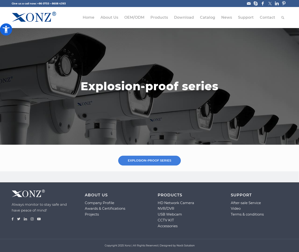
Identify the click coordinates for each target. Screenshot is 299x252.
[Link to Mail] (248, 3)
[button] (6, 29)
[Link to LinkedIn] (276, 3)
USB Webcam (170, 214)
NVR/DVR (166, 208)
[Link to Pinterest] (283, 3)
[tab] (149, 160)
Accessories (168, 226)
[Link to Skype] (255, 3)
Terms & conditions (247, 214)
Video (236, 208)
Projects (92, 214)
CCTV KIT (166, 220)
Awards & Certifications (105, 208)
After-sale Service (246, 203)
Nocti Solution (186, 245)
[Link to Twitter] (269, 3)
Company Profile (99, 203)
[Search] (282, 17)
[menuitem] (88, 17)
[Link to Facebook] (262, 3)
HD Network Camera (176, 203)
